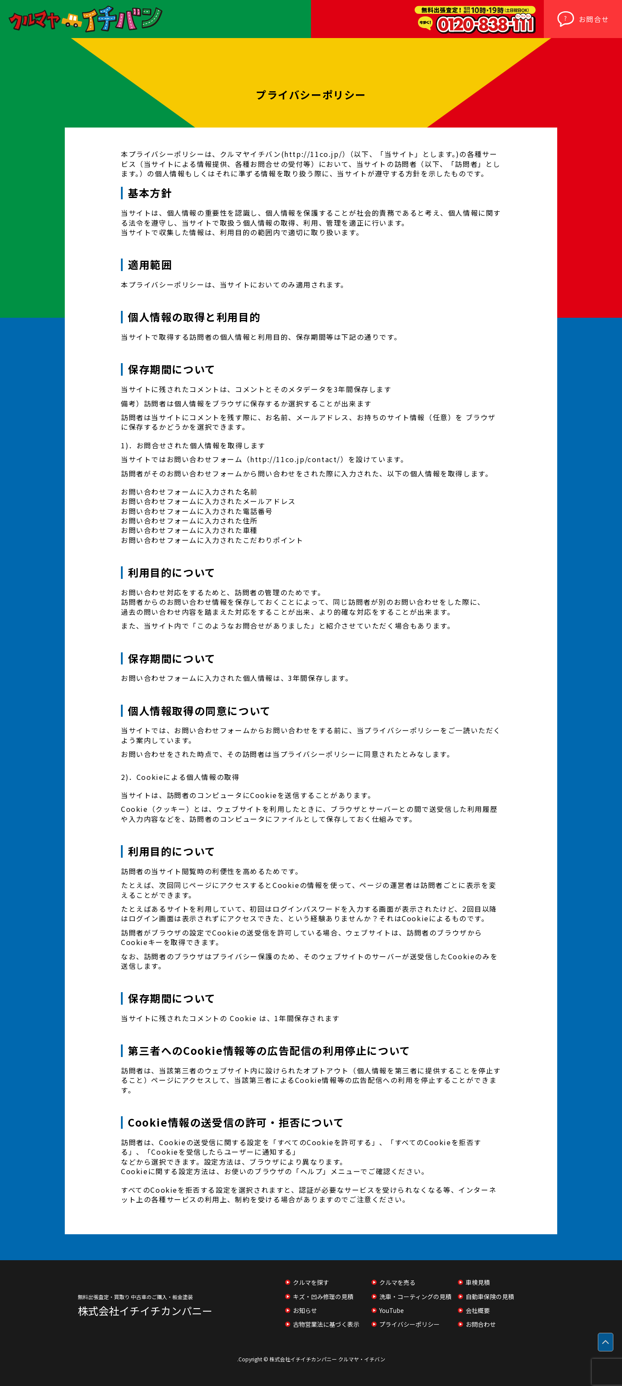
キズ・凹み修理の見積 (323, 1296)
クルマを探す (311, 1282)
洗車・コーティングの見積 (415, 1296)
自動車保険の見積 (490, 1296)
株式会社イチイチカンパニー (145, 1311)
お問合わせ (481, 1324)
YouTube (391, 1310)
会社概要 (478, 1310)
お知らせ (305, 1310)
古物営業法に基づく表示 (326, 1324)
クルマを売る (397, 1282)
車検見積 (478, 1282)
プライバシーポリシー (409, 1324)
